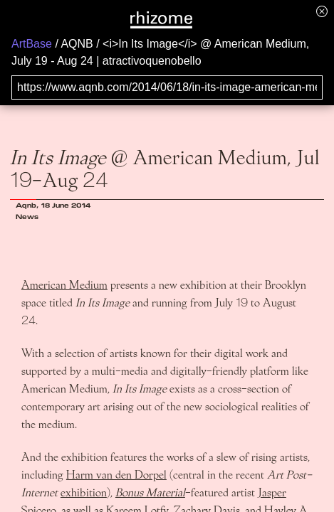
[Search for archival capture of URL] (167, 87)
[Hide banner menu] (322, 11)
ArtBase (31, 44)
